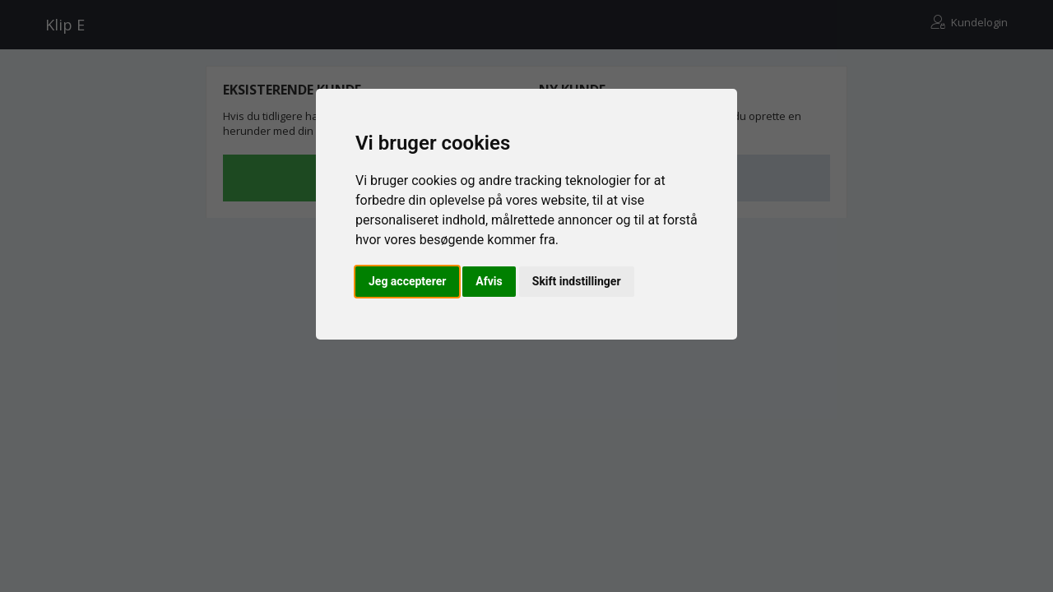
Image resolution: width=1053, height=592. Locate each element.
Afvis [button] (488, 281)
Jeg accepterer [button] (407, 281)
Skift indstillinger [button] (576, 281)
